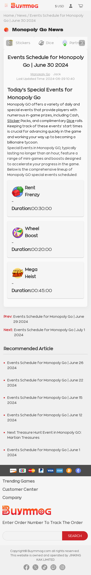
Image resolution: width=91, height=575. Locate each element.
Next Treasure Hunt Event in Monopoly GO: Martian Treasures (44, 435)
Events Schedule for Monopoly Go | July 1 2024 (49, 332)
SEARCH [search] (75, 535)
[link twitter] (35, 568)
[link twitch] (53, 568)
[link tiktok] (44, 568)
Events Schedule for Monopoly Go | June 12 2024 (44, 417)
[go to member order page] (71, 6)
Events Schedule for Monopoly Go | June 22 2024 (45, 382)
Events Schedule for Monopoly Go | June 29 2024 (48, 319)
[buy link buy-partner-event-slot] (73, 43)
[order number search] (32, 535)
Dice (70, 120)
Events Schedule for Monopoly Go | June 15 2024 (45, 400)
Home (9, 15)
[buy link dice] (46, 43)
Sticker (13, 120)
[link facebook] (26, 568)
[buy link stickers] (19, 43)
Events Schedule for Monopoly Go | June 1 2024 (43, 452)
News (22, 15)
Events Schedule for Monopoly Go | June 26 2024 (45, 365)
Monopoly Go (40, 74)
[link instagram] (62, 568)
